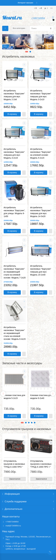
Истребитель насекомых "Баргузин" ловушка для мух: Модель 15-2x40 (40, 270)
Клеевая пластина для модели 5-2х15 (14, 396)
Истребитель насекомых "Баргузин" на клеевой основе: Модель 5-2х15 (40, 153)
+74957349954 (12, 522)
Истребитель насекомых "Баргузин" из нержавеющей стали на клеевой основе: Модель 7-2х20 (15, 272)
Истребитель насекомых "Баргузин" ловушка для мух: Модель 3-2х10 (40, 95)
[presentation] (3, 393)
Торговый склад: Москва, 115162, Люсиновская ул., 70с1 (28, 538)
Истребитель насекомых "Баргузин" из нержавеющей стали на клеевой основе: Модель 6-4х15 (15, 333)
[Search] (42, 28)
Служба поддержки (28, 501)
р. (46, 8)
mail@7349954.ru (13, 526)
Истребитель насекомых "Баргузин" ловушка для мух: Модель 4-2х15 (14, 153)
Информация (28, 494)
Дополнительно (28, 509)
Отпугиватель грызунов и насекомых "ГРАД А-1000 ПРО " (14, 464)
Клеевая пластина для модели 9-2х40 (41, 396)
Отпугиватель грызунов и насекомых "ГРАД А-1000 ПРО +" (41, 464)
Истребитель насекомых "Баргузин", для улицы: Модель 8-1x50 (14, 211)
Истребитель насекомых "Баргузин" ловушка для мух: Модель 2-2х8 (14, 95)
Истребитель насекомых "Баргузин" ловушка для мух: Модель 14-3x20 (40, 211)
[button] (26, 51)
